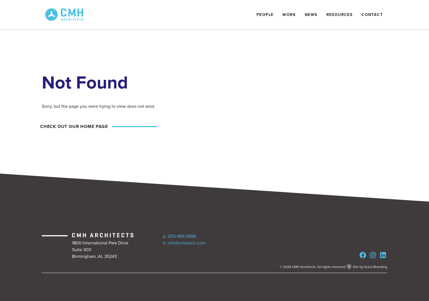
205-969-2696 (182, 236)
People (265, 14)
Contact (372, 14)
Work (289, 14)
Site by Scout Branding (367, 266)
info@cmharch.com (186, 243)
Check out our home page (72, 126)
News (311, 14)
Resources (339, 14)
